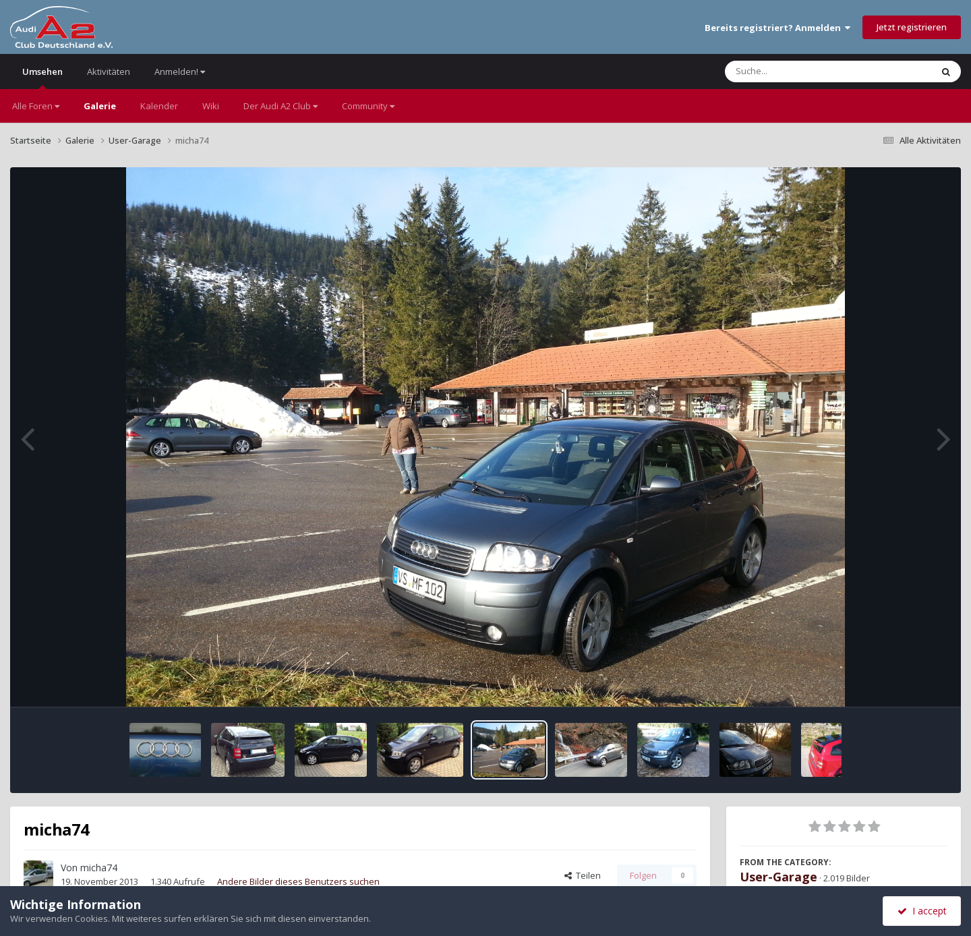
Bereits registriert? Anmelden (777, 28)
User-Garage (778, 877)
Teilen (582, 875)
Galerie (100, 106)
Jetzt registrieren (912, 27)
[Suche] (801, 71)
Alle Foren (35, 106)
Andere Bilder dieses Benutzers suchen (298, 881)
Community (368, 106)
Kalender (159, 106)
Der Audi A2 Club (280, 106)
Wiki (210, 106)
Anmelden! (179, 71)
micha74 (98, 867)
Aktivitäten (108, 71)
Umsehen (42, 77)
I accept (922, 910)
